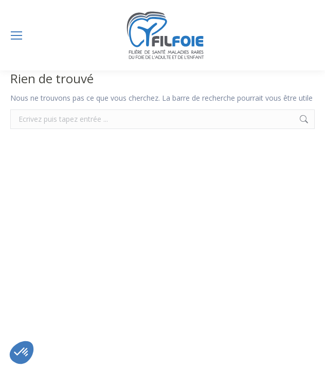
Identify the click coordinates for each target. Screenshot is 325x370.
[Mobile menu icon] (16, 35)
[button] (21, 352)
